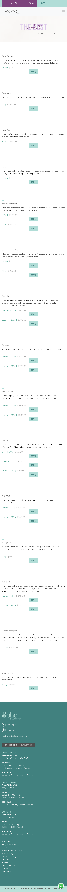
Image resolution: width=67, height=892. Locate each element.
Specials (5, 862)
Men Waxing (7, 853)
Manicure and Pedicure (12, 850)
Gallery (5, 868)
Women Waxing (9, 856)
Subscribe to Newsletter (18, 745)
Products (6, 859)
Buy (33, 72)
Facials (5, 847)
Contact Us (7, 871)
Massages (6, 841)
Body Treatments (9, 844)
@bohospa (9, 731)
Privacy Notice (54, 889)
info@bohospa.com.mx (14, 736)
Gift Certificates (9, 865)
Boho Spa (9, 725)
